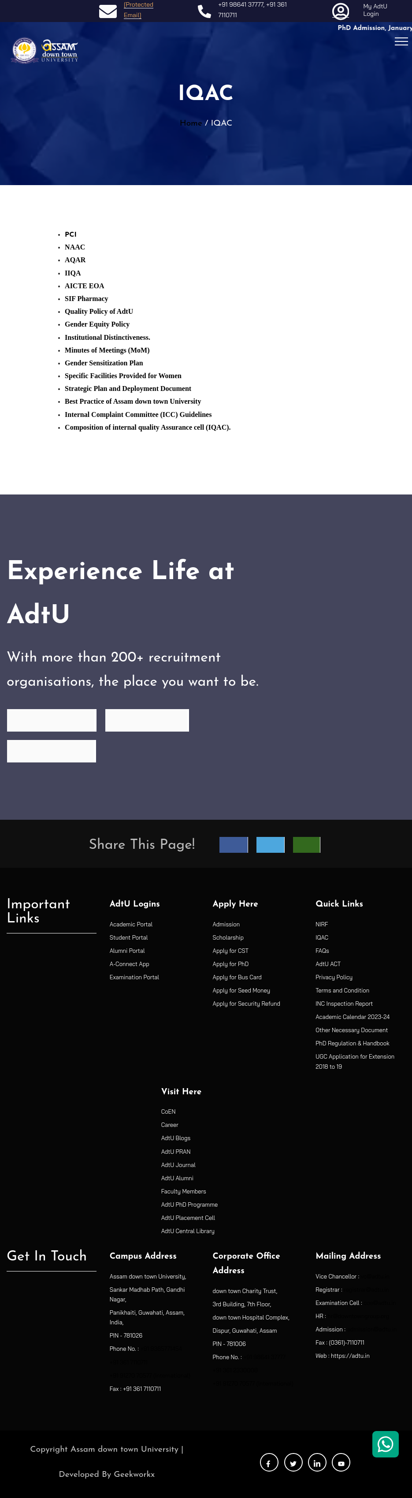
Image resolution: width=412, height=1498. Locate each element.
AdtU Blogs (176, 1137)
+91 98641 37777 (240, 4)
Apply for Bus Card (237, 977)
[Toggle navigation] (401, 41)
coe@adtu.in (380, 1302)
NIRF (321, 924)
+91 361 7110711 (129, 1362)
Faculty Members (183, 1191)
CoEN (168, 1111)
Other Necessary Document (351, 1029)
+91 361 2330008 (235, 1370)
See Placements (51, 750)
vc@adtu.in (375, 1276)
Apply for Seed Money (242, 990)
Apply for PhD (231, 963)
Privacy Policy (334, 977)
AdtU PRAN (176, 1151)
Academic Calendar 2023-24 (352, 1016)
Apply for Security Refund (246, 1003)
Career (169, 1124)
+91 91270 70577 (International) (150, 1375)
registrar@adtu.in (366, 1289)
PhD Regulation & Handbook (352, 1043)
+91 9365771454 (161, 1348)
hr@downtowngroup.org (358, 1316)
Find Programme (51, 720)
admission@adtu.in (372, 1329)
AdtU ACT (328, 963)
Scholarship (228, 937)
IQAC (321, 937)
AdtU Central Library (188, 1230)
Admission (226, 924)
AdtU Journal (178, 1164)
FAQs (322, 950)
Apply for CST (231, 950)
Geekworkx (134, 1475)
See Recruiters (147, 720)
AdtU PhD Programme (189, 1204)
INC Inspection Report (344, 1003)
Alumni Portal (127, 950)
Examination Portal (134, 977)
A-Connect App (129, 963)
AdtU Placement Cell (188, 1217)
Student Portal (129, 937)
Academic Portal (131, 924)
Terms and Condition (342, 990)
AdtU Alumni (177, 1178)
